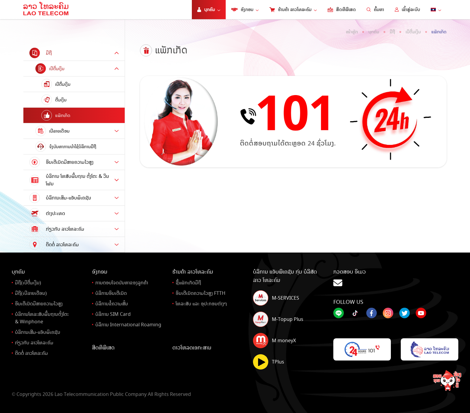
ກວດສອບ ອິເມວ (395, 278)
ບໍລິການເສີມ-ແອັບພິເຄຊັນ (37, 332)
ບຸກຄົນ (373, 31)
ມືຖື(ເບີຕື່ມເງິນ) (28, 282)
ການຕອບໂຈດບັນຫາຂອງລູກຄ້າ (121, 282)
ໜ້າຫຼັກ (352, 31)
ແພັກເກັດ (439, 31)
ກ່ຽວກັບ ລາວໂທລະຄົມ (34, 342)
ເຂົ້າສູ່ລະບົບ (407, 9)
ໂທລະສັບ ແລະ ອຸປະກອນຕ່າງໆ (201, 303)
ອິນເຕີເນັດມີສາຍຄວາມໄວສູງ (39, 303)
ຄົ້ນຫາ (375, 9)
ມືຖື (392, 31)
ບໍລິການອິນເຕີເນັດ (111, 293)
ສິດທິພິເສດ (342, 9)
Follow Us (348, 302)
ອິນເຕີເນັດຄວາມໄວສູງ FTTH (200, 293)
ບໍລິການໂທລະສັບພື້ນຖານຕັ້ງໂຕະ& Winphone (42, 317)
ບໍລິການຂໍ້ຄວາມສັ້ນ (111, 303)
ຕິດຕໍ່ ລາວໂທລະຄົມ (31, 353)
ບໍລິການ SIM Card (113, 314)
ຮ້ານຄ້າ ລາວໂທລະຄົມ (293, 9)
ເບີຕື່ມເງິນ (413, 31)
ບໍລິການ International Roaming (128, 324)
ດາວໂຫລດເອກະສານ (191, 347)
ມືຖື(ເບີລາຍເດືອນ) (31, 293)
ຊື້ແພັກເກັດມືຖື (188, 282)
